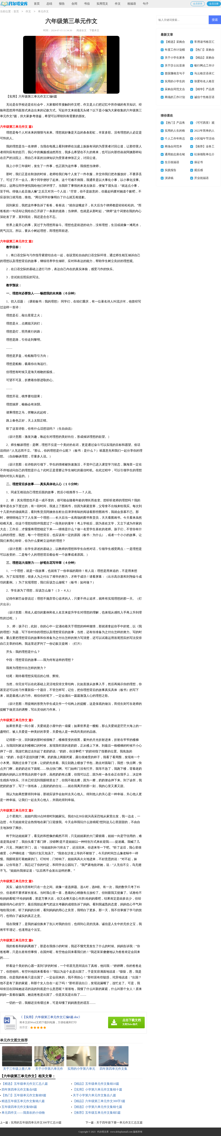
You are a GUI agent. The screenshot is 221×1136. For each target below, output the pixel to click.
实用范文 (102, 3)
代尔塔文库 (103, 1131)
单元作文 (43, 11)
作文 (118, 3)
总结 (49, 3)
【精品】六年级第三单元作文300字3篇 (99, 1101)
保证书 (198, 162)
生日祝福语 (172, 162)
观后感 (198, 170)
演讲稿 (169, 178)
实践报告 (170, 170)
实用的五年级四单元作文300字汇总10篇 (36, 1122)
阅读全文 (81, 30)
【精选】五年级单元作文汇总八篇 (25, 1083)
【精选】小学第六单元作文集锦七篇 (97, 1106)
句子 (146, 3)
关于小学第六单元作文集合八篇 (94, 1095)
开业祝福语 (201, 178)
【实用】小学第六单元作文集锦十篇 (97, 1089)
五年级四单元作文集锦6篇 (19, 1106)
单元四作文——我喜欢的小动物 (23, 1112)
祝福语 (131, 3)
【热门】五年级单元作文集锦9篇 (24, 1095)
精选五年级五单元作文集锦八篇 (23, 1101)
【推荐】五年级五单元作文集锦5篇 (97, 1112)
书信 (87, 3)
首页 (37, 3)
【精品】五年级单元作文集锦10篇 (96, 1083)
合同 (74, 3)
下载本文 (94, 30)
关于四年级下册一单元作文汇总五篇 (119, 1122)
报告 (62, 3)
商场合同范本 (173, 146)
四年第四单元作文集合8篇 (19, 1089)
